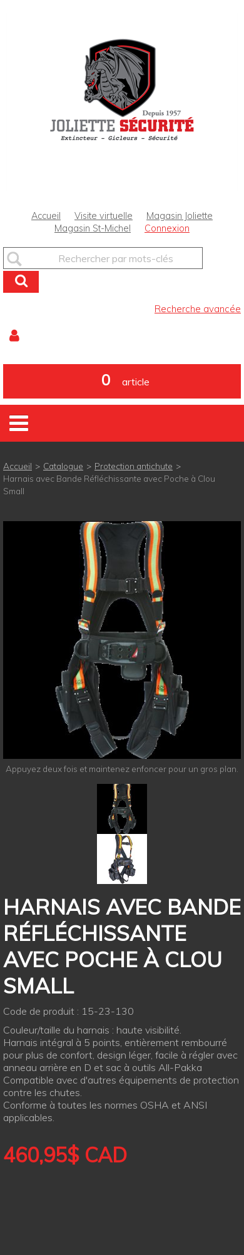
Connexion (167, 228)
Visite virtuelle (103, 215)
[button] (122, 381)
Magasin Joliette (179, 215)
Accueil (46, 215)
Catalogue (63, 465)
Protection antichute (133, 465)
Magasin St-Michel (92, 228)
